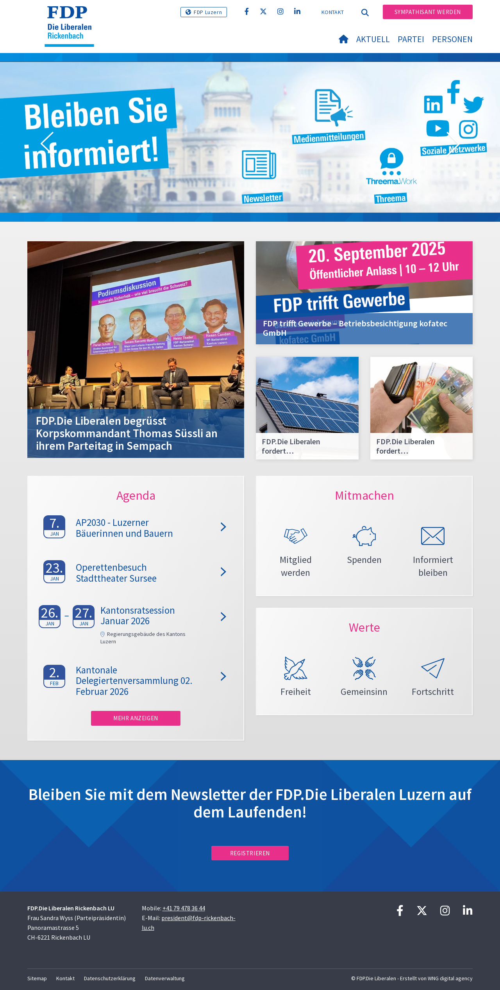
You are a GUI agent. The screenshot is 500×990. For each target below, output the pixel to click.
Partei (411, 39)
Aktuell (373, 39)
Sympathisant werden (428, 12)
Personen (452, 39)
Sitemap (37, 978)
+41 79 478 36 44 (183, 908)
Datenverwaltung (165, 978)
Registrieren (250, 853)
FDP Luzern (208, 12)
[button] (47, 145)
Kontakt (332, 12)
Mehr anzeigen (135, 718)
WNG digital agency (450, 978)
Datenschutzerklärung (110, 978)
